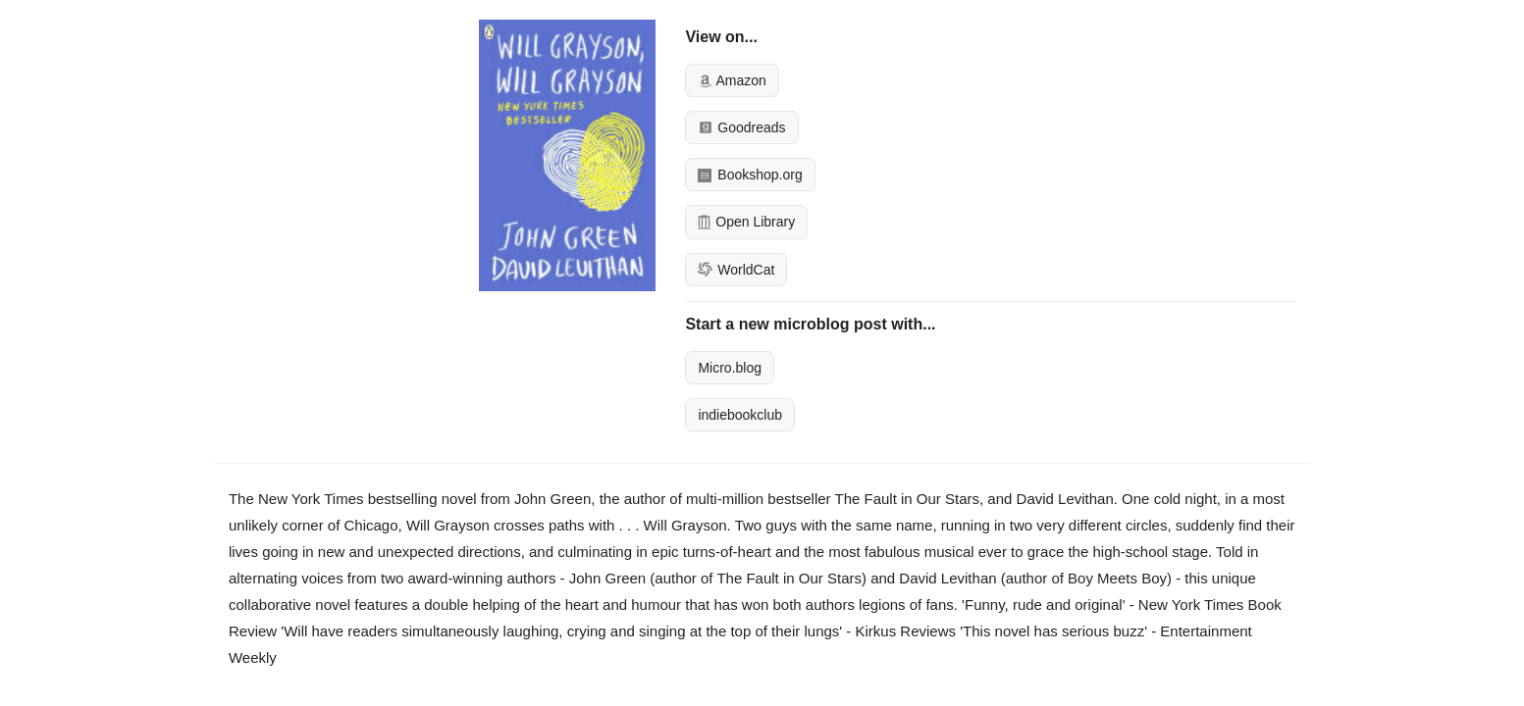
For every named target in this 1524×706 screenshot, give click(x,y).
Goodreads (741, 127)
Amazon (731, 80)
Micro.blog (730, 368)
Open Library (746, 221)
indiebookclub (740, 415)
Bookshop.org (750, 174)
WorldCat (736, 269)
